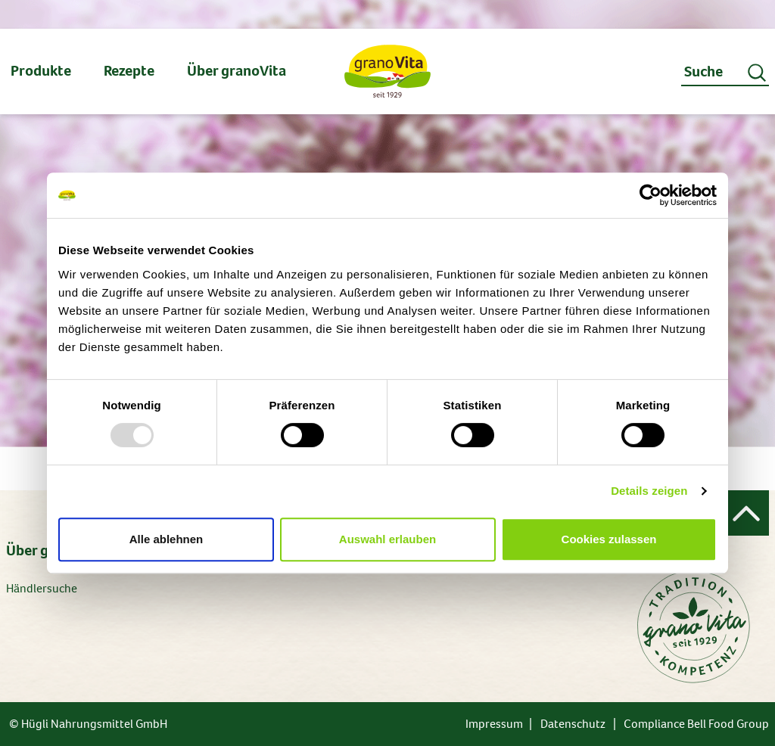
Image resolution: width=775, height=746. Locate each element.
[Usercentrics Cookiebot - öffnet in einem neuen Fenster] (650, 195)
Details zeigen (649, 490)
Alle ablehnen (166, 539)
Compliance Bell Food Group (696, 724)
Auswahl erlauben (387, 539)
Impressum (494, 724)
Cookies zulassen (609, 539)
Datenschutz (572, 724)
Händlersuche (41, 588)
